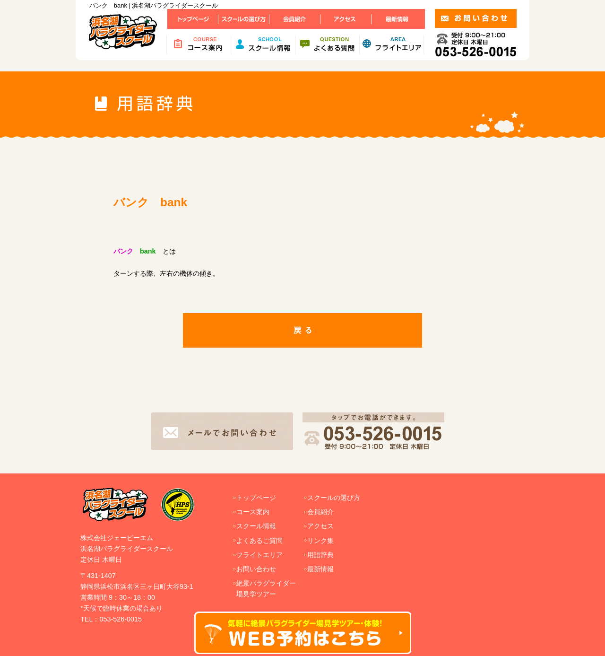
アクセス (320, 526)
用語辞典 (320, 555)
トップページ (256, 497)
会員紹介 (320, 512)
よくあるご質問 (259, 540)
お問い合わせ (256, 569)
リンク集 (320, 540)
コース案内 (252, 512)
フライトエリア (259, 555)
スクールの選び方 (333, 497)
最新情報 (320, 569)
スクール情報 (256, 526)
